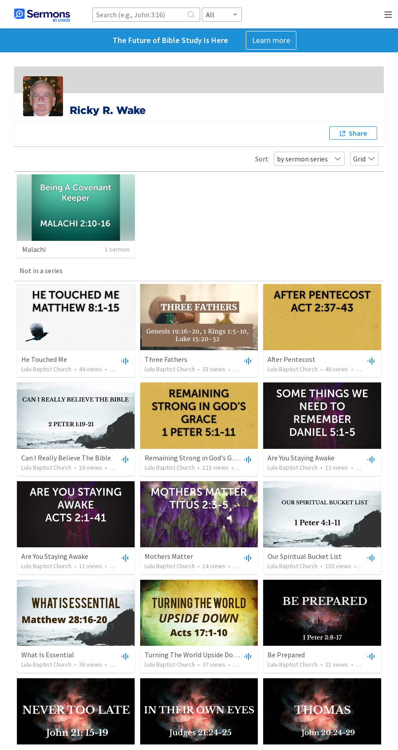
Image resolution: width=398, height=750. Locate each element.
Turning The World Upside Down (193, 654)
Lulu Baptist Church (46, 369)
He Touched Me (44, 359)
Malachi (34, 249)
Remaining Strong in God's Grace (194, 457)
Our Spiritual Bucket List (305, 556)
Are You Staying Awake (301, 457)
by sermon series (309, 158)
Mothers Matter (169, 556)
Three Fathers (166, 359)
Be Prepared (286, 654)
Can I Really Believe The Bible (66, 457)
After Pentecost (291, 359)
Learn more (271, 40)
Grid (364, 158)
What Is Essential (47, 654)
